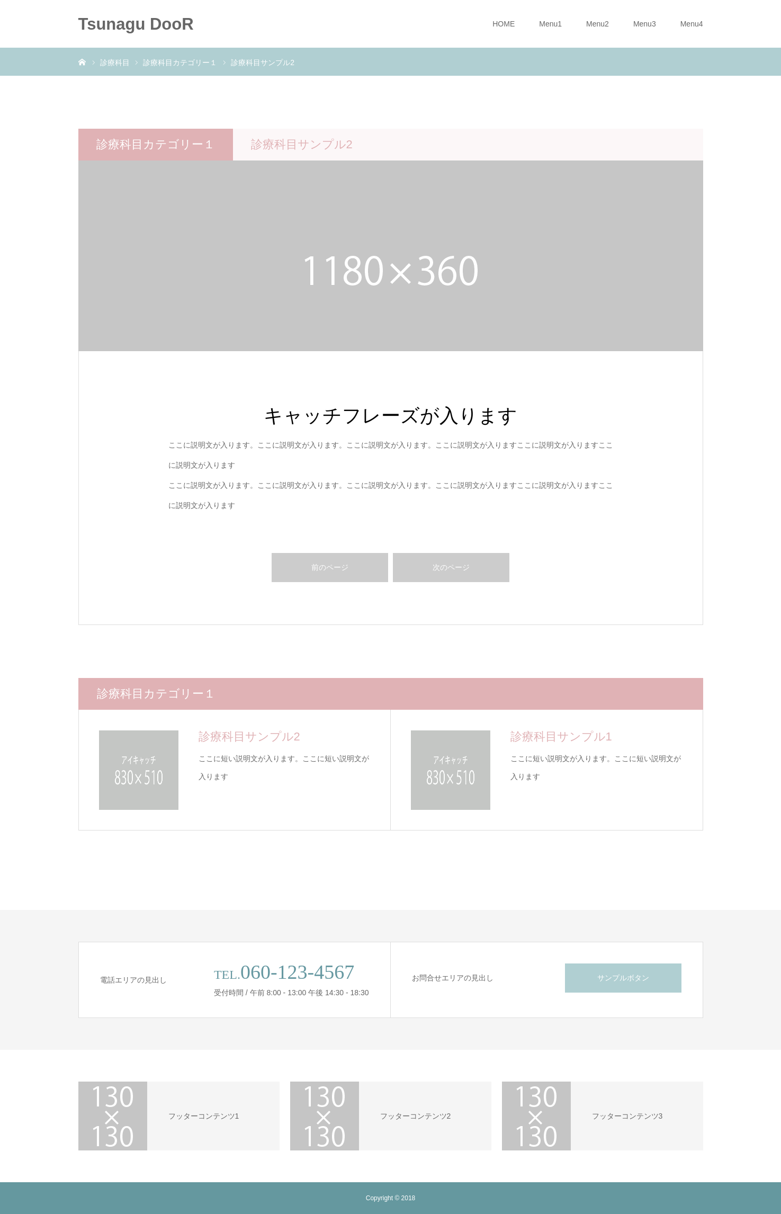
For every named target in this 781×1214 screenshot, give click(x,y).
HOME (503, 24)
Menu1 (550, 24)
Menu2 (597, 24)
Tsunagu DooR (136, 24)
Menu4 (691, 24)
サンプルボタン (623, 978)
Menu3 (644, 24)
